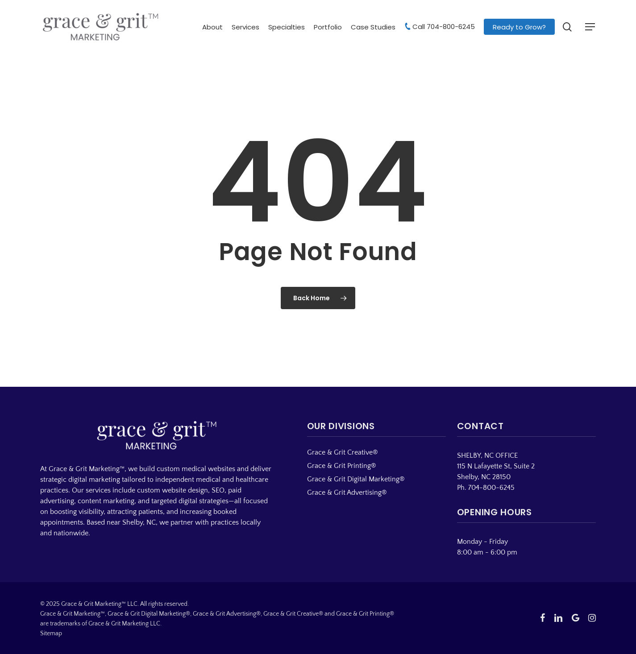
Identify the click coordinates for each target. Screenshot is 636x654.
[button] (590, 27)
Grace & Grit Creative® (342, 452)
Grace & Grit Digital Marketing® (356, 479)
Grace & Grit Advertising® (347, 492)
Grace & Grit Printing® (341, 466)
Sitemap (51, 633)
